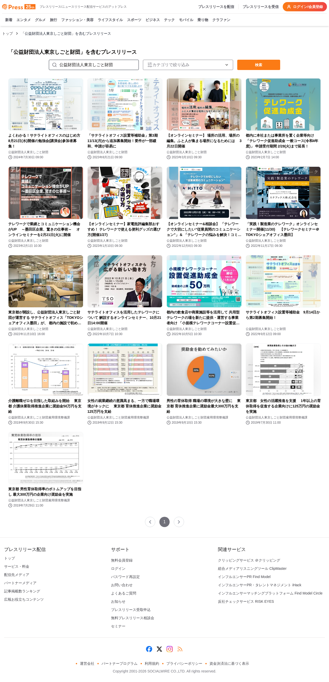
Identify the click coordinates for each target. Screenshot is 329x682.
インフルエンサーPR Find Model (244, 577)
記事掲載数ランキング (22, 591)
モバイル (186, 20)
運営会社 (87, 663)
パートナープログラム (120, 663)
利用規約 (152, 663)
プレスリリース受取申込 (131, 610)
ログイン (118, 568)
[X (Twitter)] (159, 649)
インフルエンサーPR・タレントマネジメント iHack (259, 585)
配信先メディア (16, 575)
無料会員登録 (122, 560)
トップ (7, 33)
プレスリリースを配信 (216, 7)
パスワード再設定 (125, 577)
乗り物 (202, 20)
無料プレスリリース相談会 (132, 618)
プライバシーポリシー (184, 663)
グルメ (40, 20)
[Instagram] (170, 649)
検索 (258, 65)
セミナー (118, 626)
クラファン (221, 20)
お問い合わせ (122, 585)
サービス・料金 (16, 566)
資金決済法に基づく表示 (229, 663)
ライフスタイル (110, 20)
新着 (8, 20)
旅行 (53, 20)
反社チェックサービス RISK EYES (246, 601)
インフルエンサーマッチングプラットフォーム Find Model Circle (270, 593)
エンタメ (23, 20)
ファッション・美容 (77, 20)
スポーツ (134, 20)
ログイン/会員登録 (305, 7)
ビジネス (152, 20)
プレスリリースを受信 (261, 7)
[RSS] (180, 649)
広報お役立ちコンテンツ (24, 599)
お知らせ (118, 601)
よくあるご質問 (123, 593)
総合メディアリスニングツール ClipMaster (252, 568)
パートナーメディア (20, 583)
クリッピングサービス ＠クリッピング (249, 560)
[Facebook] (149, 649)
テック (169, 20)
